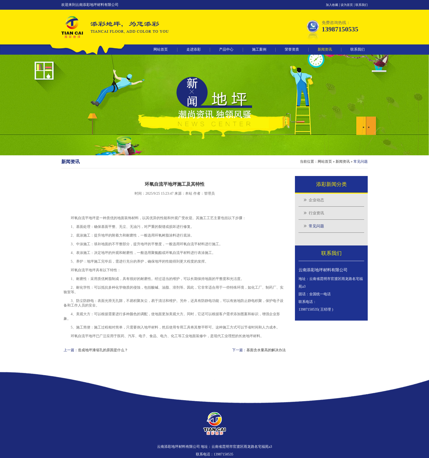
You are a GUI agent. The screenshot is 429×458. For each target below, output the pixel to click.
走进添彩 (193, 49)
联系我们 (361, 5)
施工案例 (259, 49)
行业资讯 (316, 213)
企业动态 (316, 200)
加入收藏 (332, 5)
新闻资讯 (325, 49)
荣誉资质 (292, 49)
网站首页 (160, 49)
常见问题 (316, 226)
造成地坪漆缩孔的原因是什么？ (103, 350)
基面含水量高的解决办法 (266, 350)
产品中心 (226, 49)
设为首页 (347, 5)
